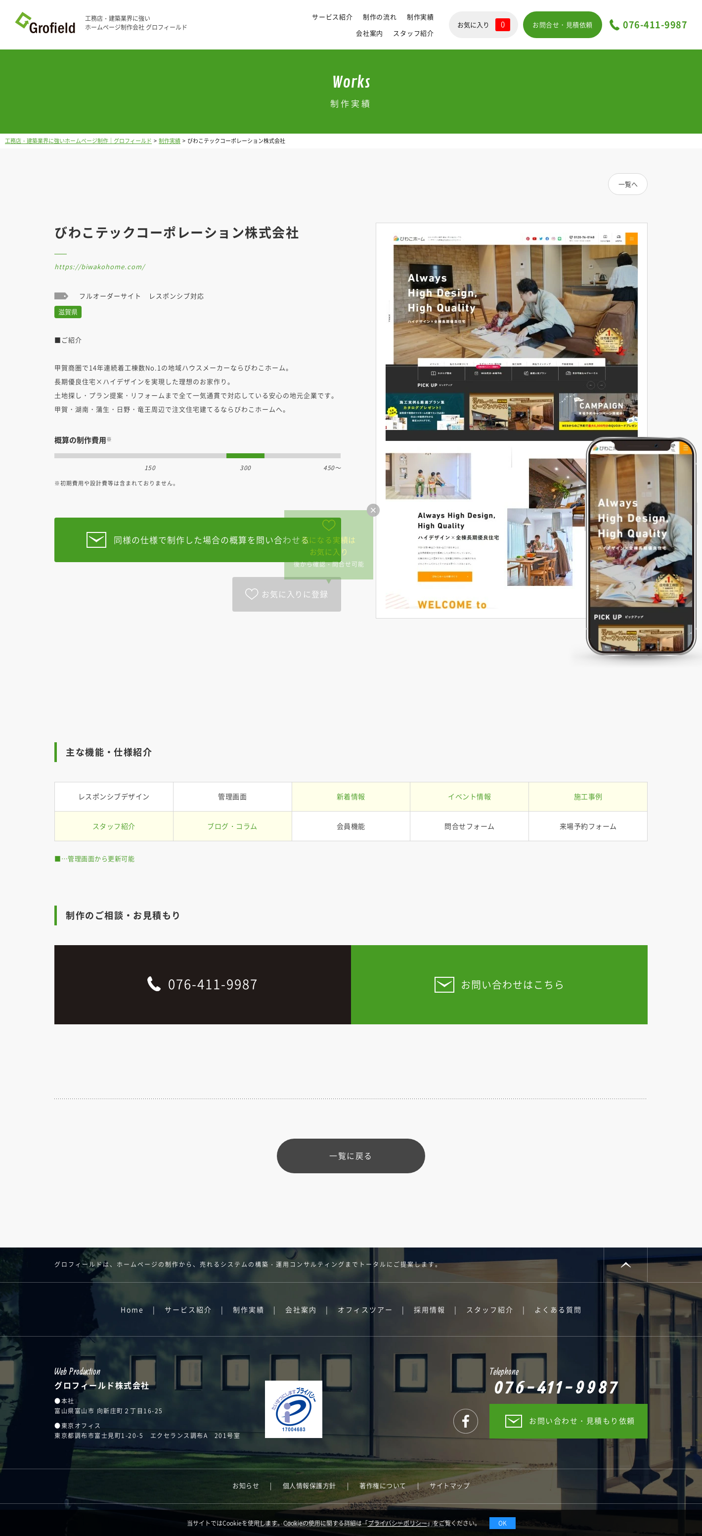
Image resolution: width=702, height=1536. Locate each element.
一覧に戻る (351, 1155)
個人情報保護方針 (309, 1485)
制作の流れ (380, 16)
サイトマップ (450, 1485)
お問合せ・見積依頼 (562, 24)
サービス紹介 (332, 16)
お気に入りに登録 (295, 594)
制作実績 (420, 16)
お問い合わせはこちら (513, 984)
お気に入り (483, 24)
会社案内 (369, 33)
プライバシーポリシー (397, 1523)
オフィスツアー (365, 1309)
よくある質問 (558, 1309)
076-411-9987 (655, 25)
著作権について (382, 1485)
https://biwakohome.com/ (99, 266)
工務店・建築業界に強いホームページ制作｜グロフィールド (78, 141)
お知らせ (245, 1485)
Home (132, 1309)
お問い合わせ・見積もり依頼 (582, 1420)
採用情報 (429, 1309)
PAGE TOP (626, 1265)
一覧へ (628, 184)
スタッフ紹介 (413, 33)
